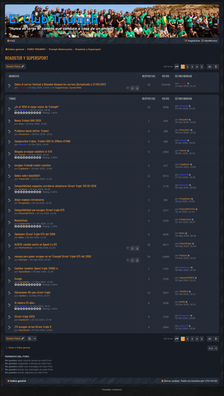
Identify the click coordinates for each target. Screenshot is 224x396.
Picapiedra (24, 203)
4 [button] (197, 66)
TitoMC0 (183, 291)
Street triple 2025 (24, 316)
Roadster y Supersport (26, 58)
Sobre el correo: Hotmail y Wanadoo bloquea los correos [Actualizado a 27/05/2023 (60, 84)
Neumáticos (21, 220)
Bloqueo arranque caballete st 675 (33, 151)
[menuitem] (11, 40)
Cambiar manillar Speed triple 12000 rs (36, 268)
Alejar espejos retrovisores (29, 199)
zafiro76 (183, 174)
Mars (21, 237)
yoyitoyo (23, 189)
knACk (22, 87)
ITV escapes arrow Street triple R (32, 327)
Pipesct (183, 255)
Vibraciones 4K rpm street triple (32, 292)
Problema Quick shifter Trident (31, 131)
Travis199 (24, 179)
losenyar (23, 259)
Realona (183, 185)
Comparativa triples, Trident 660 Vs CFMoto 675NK (42, 141)
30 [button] (209, 66)
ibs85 (182, 301)
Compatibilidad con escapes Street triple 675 (39, 210)
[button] (176, 67)
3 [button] (192, 66)
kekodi (22, 144)
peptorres (184, 267)
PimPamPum (25, 247)
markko (22, 295)
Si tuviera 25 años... (25, 302)
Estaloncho (24, 223)
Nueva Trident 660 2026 (27, 120)
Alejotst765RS (186, 277)
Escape (18, 278)
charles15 (24, 319)
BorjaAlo (183, 119)
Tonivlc (22, 155)
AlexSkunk (24, 330)
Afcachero (24, 134)
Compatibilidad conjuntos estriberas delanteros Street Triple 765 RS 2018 (55, 186)
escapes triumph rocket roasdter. (32, 165)
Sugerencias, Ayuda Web (68, 87)
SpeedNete (24, 271)
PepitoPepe (185, 243)
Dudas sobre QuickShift (27, 175)
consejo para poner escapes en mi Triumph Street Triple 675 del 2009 (52, 256)
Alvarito (183, 105)
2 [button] (187, 66)
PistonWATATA (26, 213)
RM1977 (23, 110)
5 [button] (201, 66)
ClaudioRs (24, 282)
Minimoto (184, 315)
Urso (21, 123)
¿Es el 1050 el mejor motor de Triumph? (36, 106)
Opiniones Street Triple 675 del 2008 (34, 234)
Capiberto (24, 168)
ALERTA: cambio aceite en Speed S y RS (35, 244)
